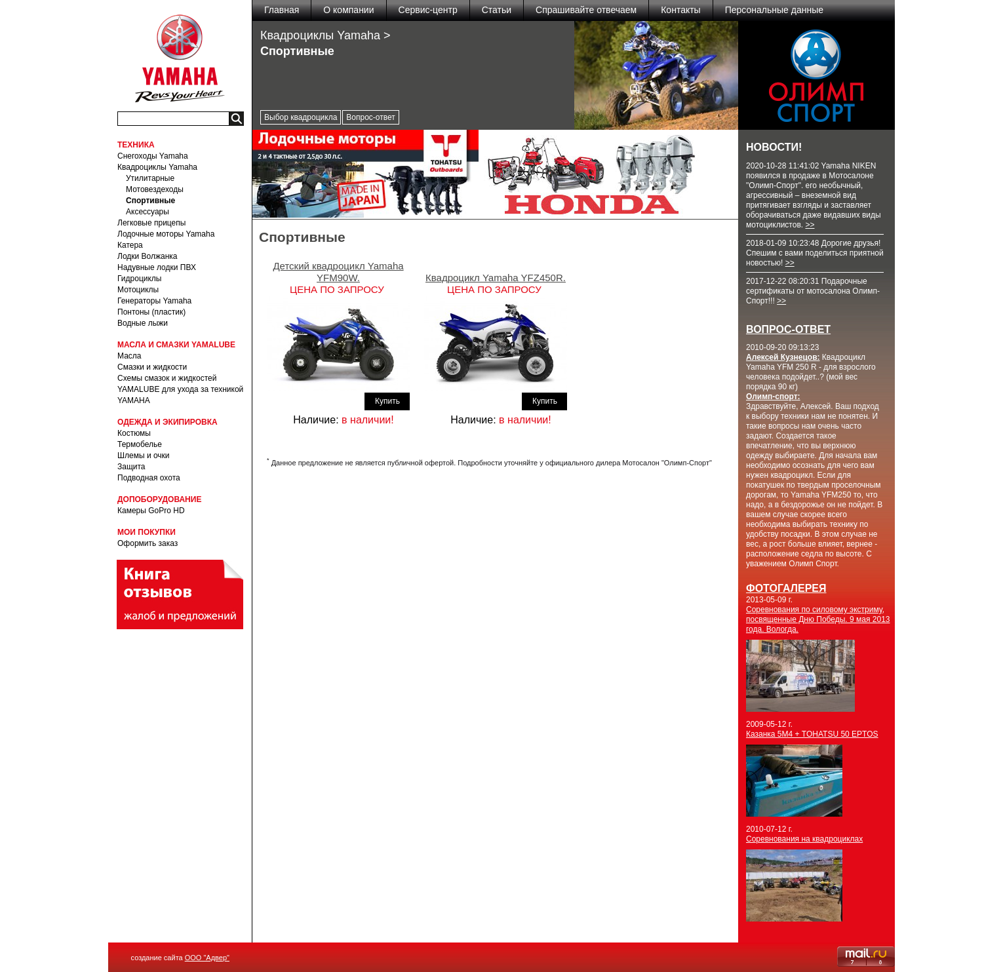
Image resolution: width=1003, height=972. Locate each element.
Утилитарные (150, 178)
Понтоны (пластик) (151, 312)
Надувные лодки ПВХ (156, 267)
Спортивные (150, 200)
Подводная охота (148, 477)
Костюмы (134, 433)
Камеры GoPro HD (151, 510)
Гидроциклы (139, 278)
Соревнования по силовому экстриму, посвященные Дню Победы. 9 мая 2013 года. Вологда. (818, 619)
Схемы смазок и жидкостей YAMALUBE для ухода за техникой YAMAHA (180, 389)
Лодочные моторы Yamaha (165, 234)
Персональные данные (774, 10)
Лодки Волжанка (147, 256)
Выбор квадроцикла (300, 117)
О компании (348, 10)
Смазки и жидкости (152, 367)
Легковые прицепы (151, 222)
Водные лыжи (142, 323)
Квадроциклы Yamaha (157, 167)
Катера (130, 245)
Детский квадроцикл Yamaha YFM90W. (338, 271)
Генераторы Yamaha (154, 300)
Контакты (680, 10)
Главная (281, 10)
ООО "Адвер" (207, 958)
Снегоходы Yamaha (152, 156)
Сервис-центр (428, 10)
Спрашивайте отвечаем (586, 10)
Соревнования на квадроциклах (804, 839)
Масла (129, 355)
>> (809, 224)
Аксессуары (147, 211)
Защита (131, 466)
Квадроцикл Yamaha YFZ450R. (495, 277)
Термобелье (139, 444)
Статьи (496, 10)
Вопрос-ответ (370, 117)
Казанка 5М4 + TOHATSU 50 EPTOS (812, 734)
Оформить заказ (147, 543)
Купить (387, 401)
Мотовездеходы (155, 189)
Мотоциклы (138, 289)
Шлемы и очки (143, 455)
